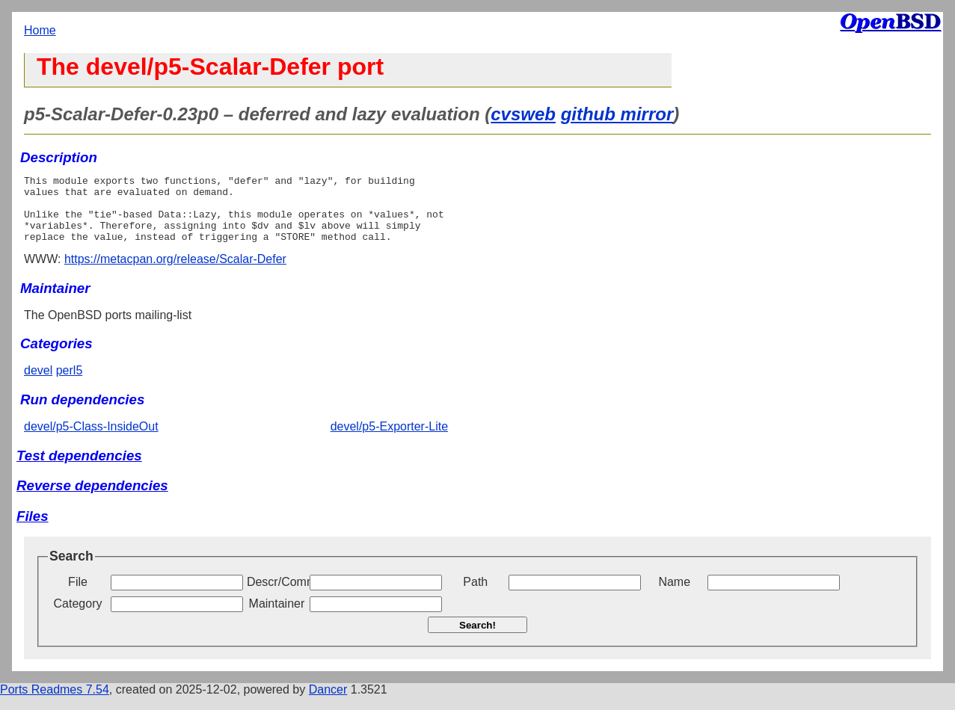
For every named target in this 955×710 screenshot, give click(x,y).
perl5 (69, 383)
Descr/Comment (277, 595)
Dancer (328, 703)
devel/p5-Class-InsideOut (91, 439)
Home (40, 30)
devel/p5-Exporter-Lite (389, 439)
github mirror (617, 114)
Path (475, 595)
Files (32, 529)
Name (674, 595)
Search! (477, 638)
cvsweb (523, 114)
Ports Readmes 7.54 (54, 703)
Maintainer (277, 617)
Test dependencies (79, 469)
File (77, 595)
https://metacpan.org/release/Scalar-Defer (175, 272)
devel (38, 383)
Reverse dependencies (92, 499)
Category (78, 617)
